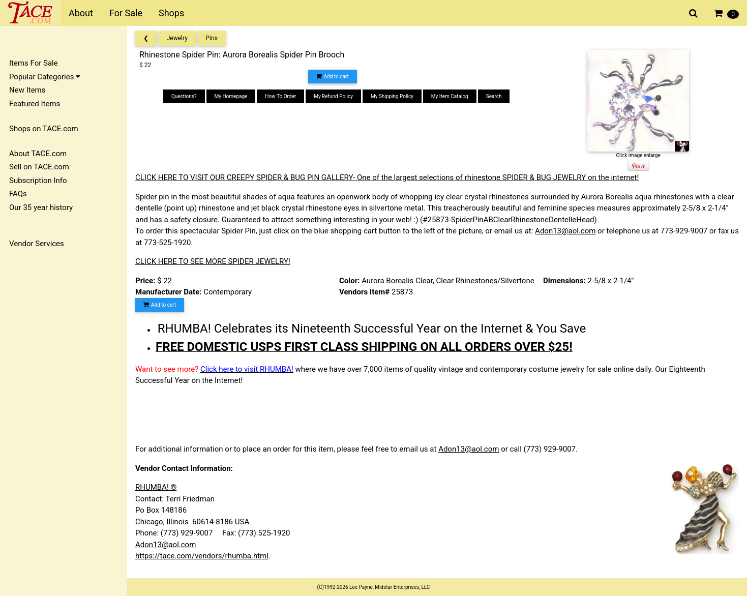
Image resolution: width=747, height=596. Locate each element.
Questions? (184, 96)
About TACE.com (38, 153)
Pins (212, 38)
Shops (171, 13)
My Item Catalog (449, 96)
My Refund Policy (333, 96)
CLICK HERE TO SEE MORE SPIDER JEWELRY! (212, 261)
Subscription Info (38, 180)
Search (494, 96)
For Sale (125, 13)
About (81, 13)
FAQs (18, 193)
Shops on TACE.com (43, 128)
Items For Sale (33, 63)
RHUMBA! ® (155, 487)
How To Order (280, 96)
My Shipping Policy (392, 96)
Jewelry (177, 38)
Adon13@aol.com (565, 230)
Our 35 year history (41, 207)
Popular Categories (44, 76)
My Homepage (231, 96)
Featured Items (34, 103)
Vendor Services (36, 243)
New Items (27, 90)
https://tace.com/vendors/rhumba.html (201, 555)
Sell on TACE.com (39, 166)
